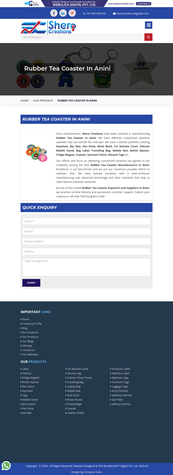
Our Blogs (27, 341)
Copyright (31, 466)
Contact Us (28, 350)
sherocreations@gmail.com (131, 13)
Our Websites (29, 354)
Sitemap (26, 345)
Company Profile (31, 323)
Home (25, 100)
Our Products (29, 332)
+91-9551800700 (94, 13)
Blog (24, 328)
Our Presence (43, 100)
